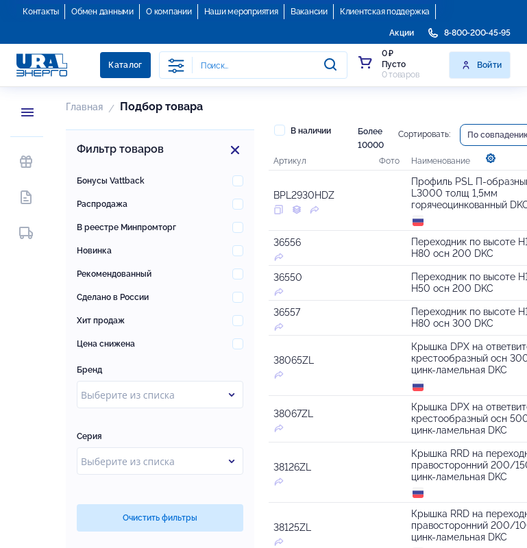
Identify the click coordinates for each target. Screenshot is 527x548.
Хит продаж (101, 320)
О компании (169, 11)
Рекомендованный (114, 274)
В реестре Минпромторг (126, 227)
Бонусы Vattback (111, 181)
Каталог (125, 65)
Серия (89, 436)
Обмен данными (102, 11)
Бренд (89, 370)
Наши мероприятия (241, 11)
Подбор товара (161, 106)
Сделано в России (113, 297)
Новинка (94, 251)
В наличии (302, 130)
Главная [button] (84, 106)
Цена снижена (106, 344)
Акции (401, 33)
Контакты (41, 11)
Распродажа (102, 204)
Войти (481, 65)
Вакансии (309, 11)
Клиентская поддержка (385, 11)
